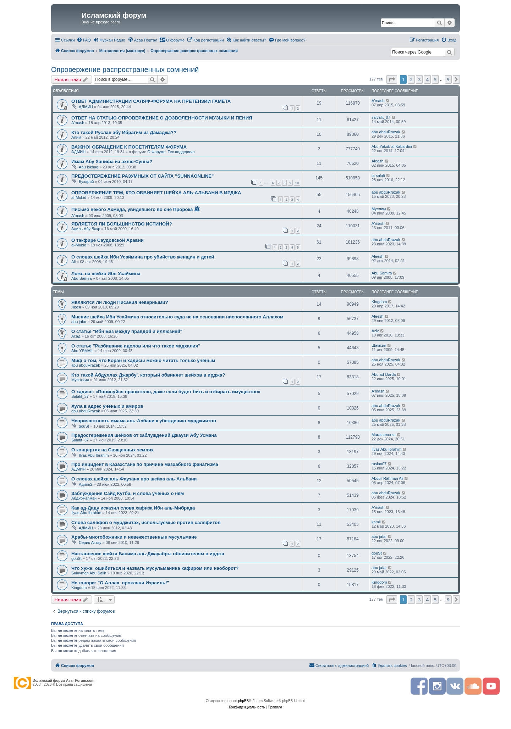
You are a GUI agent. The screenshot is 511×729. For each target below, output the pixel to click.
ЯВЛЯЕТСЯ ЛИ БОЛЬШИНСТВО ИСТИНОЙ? (121, 224)
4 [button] (427, 79)
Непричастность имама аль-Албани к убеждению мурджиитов (143, 420)
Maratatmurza (384, 435)
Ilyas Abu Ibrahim (94, 455)
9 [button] (448, 79)
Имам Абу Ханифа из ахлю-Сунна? (111, 161)
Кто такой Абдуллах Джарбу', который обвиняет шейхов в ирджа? (148, 375)
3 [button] (419, 79)
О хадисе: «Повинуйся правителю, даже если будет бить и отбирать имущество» (165, 391)
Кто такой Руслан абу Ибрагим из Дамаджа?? (123, 132)
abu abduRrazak (386, 132)
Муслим (379, 209)
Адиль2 (85, 484)
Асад (75, 336)
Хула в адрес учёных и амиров (107, 406)
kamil (376, 522)
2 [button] (411, 79)
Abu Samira (81, 278)
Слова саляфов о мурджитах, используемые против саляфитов (146, 522)
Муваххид (80, 380)
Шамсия (379, 345)
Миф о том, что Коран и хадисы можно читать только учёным (143, 360)
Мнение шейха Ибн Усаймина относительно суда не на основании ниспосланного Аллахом (177, 316)
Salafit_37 (80, 396)
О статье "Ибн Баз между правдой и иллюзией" (126, 331)
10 (297, 182)
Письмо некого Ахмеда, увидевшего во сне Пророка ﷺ (135, 209)
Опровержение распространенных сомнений (125, 69)
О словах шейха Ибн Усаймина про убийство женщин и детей (142, 257)
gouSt (84, 426)
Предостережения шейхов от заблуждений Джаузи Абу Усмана (144, 435)
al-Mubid (78, 197)
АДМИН (86, 107)
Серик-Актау (90, 542)
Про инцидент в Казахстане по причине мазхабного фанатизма (144, 464)
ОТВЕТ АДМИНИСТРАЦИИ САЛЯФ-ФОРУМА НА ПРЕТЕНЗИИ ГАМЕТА (151, 101)
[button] (391, 79)
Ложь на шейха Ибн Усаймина (106, 273)
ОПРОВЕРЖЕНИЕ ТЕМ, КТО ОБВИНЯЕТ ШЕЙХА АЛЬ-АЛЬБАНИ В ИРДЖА (156, 192)
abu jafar (79, 321)
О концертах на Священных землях (112, 449)
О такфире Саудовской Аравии (107, 240)
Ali (73, 262)
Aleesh (378, 161)
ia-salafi (378, 175)
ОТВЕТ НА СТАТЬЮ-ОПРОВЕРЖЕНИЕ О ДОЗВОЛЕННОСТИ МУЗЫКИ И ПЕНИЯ (161, 118)
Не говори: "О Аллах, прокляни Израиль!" (120, 582)
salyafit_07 (381, 117)
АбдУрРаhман (84, 498)
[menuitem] (84, 40)
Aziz (375, 331)
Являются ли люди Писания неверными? (119, 302)
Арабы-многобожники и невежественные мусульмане (134, 537)
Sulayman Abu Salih (88, 573)
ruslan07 (379, 464)
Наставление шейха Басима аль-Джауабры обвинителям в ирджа (147, 553)
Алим (76, 137)
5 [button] (435, 79)
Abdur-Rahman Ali (387, 478)
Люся (76, 307)
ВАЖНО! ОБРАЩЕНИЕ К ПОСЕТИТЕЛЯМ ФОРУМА (129, 147)
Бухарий (86, 181)
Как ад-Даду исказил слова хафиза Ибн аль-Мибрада (133, 508)
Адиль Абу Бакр (85, 229)
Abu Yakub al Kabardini (392, 146)
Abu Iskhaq (88, 167)
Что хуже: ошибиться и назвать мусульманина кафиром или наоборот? (154, 568)
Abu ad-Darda (384, 374)
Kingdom (379, 302)
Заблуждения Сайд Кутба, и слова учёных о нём (127, 493)
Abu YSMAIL (82, 351)
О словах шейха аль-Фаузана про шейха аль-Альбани (134, 479)
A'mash (378, 101)
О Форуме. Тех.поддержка (170, 152)
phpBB (243, 701)
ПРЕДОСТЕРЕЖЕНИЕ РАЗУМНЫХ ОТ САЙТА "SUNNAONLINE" (142, 176)
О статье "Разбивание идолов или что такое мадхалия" (135, 346)
